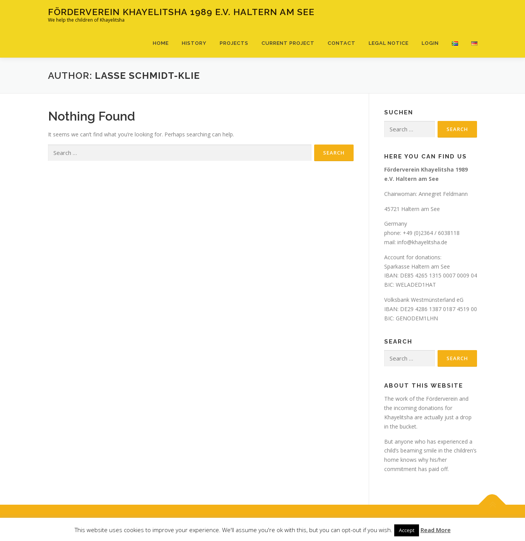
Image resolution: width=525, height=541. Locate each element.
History (194, 43)
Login (430, 43)
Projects (234, 43)
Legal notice (389, 43)
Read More (436, 530)
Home (161, 43)
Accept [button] (406, 530)
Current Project (288, 43)
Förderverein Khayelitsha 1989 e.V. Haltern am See (181, 12)
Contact (342, 43)
